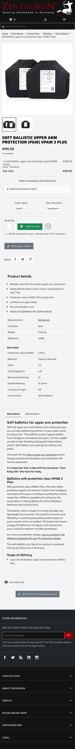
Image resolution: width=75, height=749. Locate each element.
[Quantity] (8, 226)
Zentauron (44, 320)
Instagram (36, 657)
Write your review (19, 246)
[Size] (54, 208)
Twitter (12, 657)
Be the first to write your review (37, 594)
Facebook (4, 657)
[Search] (37, 26)
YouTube (28, 657)
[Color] (21, 208)
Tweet (23, 259)
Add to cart (30, 226)
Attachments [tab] (32, 414)
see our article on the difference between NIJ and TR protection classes (36, 536)
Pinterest (30, 259)
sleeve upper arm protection (42, 455)
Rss (20, 657)
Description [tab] (13, 414)
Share (15, 259)
